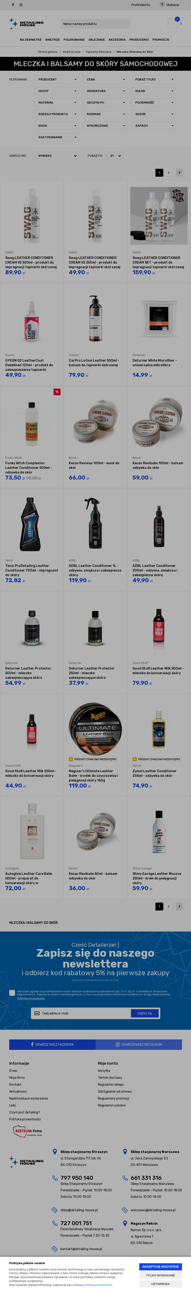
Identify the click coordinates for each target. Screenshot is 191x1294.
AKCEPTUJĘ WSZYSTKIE (160, 1266)
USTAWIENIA (160, 1284)
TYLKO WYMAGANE (160, 1275)
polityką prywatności (97, 1285)
